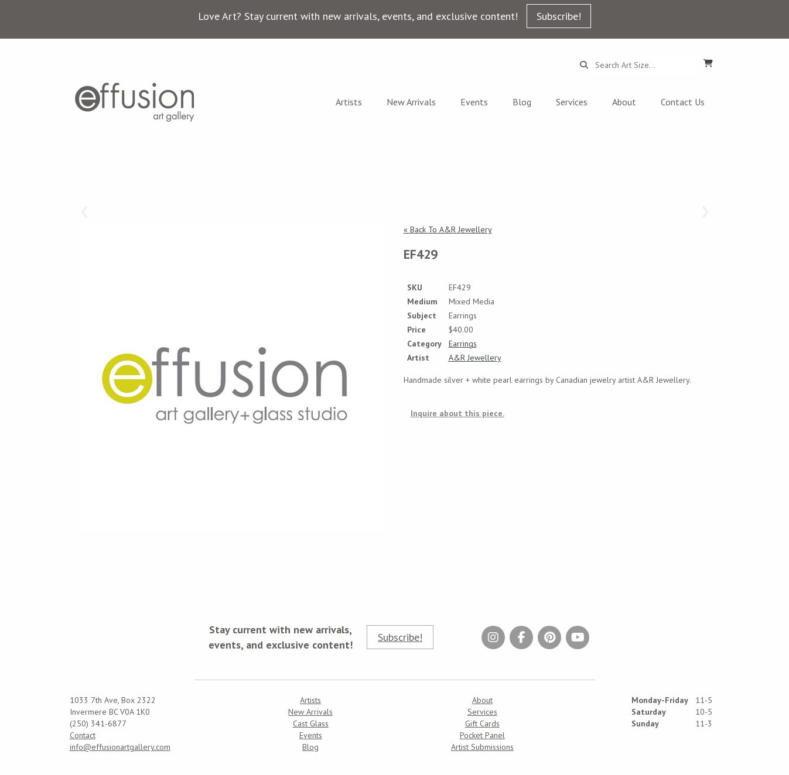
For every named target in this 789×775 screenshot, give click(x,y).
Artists (349, 102)
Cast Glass (311, 723)
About (624, 102)
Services (572, 102)
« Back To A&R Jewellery (448, 229)
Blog (522, 102)
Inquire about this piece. (457, 413)
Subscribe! (559, 16)
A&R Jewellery (475, 357)
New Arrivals (411, 102)
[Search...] (642, 65)
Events (474, 102)
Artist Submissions (482, 747)
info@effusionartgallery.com (120, 747)
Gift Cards (482, 723)
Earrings (463, 343)
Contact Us (683, 102)
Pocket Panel (482, 735)
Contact (82, 735)
